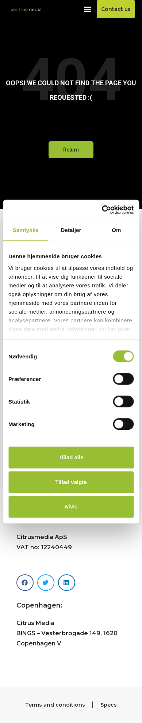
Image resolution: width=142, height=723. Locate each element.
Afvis (71, 506)
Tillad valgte (71, 482)
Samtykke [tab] (26, 230)
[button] (88, 9)
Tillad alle (70, 457)
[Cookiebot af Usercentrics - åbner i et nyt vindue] (102, 210)
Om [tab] (116, 230)
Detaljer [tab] (71, 230)
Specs (108, 705)
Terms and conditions (55, 705)
